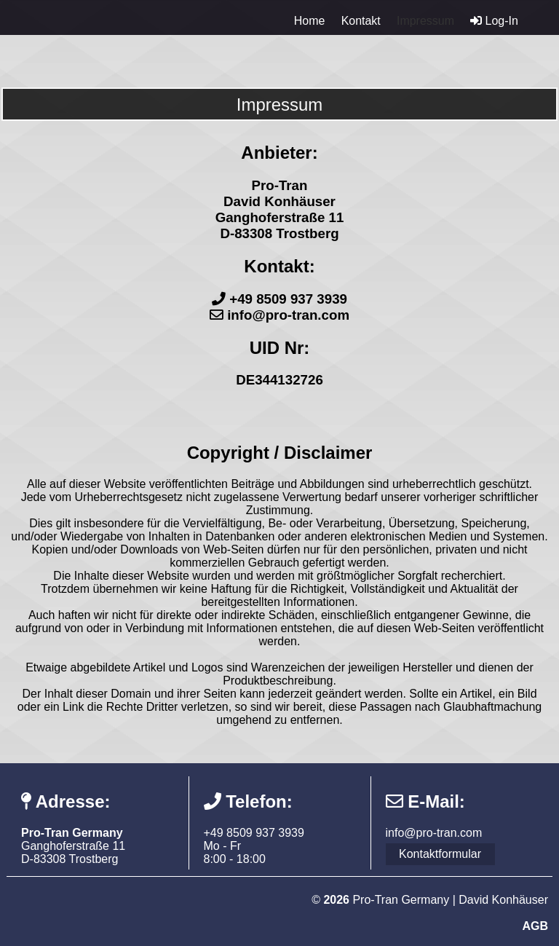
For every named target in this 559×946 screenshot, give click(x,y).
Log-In (494, 21)
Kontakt (361, 21)
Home (309, 21)
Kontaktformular (440, 854)
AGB (535, 926)
